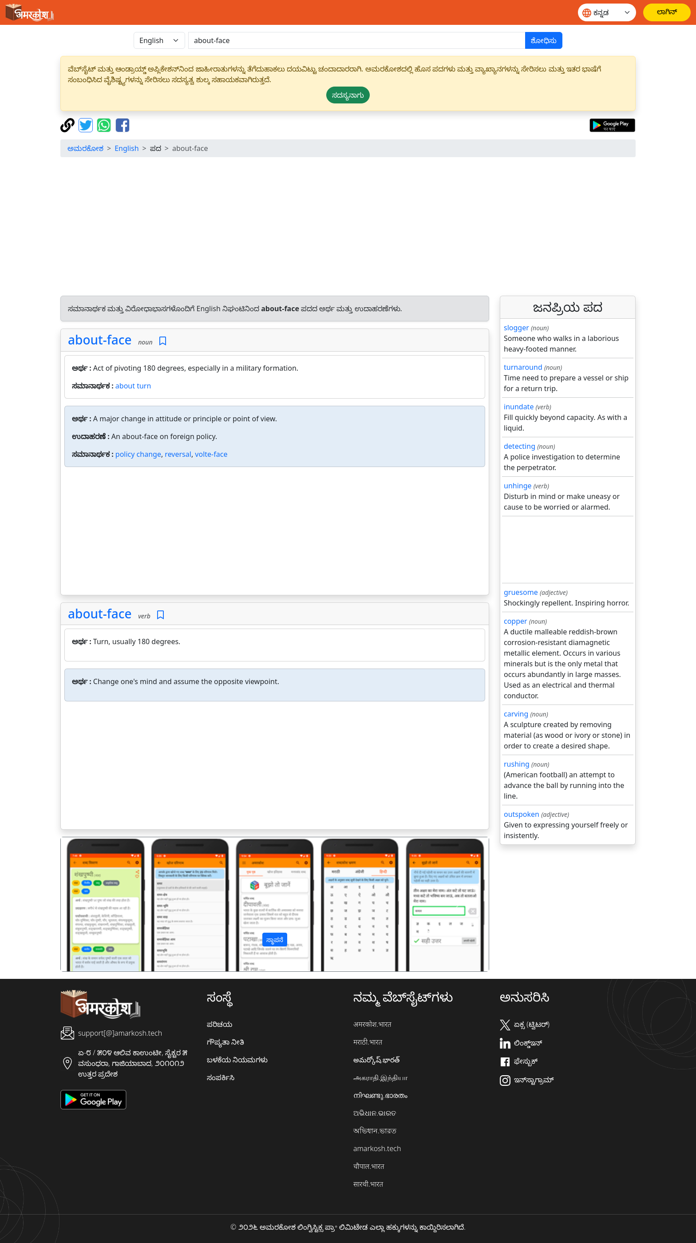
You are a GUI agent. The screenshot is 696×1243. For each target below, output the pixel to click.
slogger (516, 328)
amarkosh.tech (377, 1148)
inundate (519, 407)
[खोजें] (357, 40)
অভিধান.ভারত (374, 1131)
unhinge (518, 486)
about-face (100, 339)
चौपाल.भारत (368, 1166)
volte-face (211, 454)
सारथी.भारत (368, 1184)
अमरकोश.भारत (372, 1024)
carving (516, 714)
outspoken (521, 814)
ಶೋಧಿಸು (544, 40)
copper (515, 621)
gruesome (521, 592)
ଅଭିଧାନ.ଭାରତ (374, 1113)
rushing (517, 764)
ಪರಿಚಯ (219, 1024)
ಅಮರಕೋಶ (85, 148)
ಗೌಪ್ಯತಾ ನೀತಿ (225, 1042)
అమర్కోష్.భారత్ (376, 1060)
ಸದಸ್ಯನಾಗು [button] (348, 95)
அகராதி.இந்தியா (380, 1077)
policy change (138, 454)
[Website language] (607, 12)
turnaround (523, 367)
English (126, 148)
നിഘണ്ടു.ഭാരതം (380, 1095)
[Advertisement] (348, 226)
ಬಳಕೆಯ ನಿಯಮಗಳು (237, 1060)
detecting (519, 446)
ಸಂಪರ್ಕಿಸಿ (220, 1077)
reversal (178, 454)
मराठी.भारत (367, 1042)
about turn (133, 386)
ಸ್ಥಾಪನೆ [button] (274, 939)
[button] (93, 904)
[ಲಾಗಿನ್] (667, 12)
